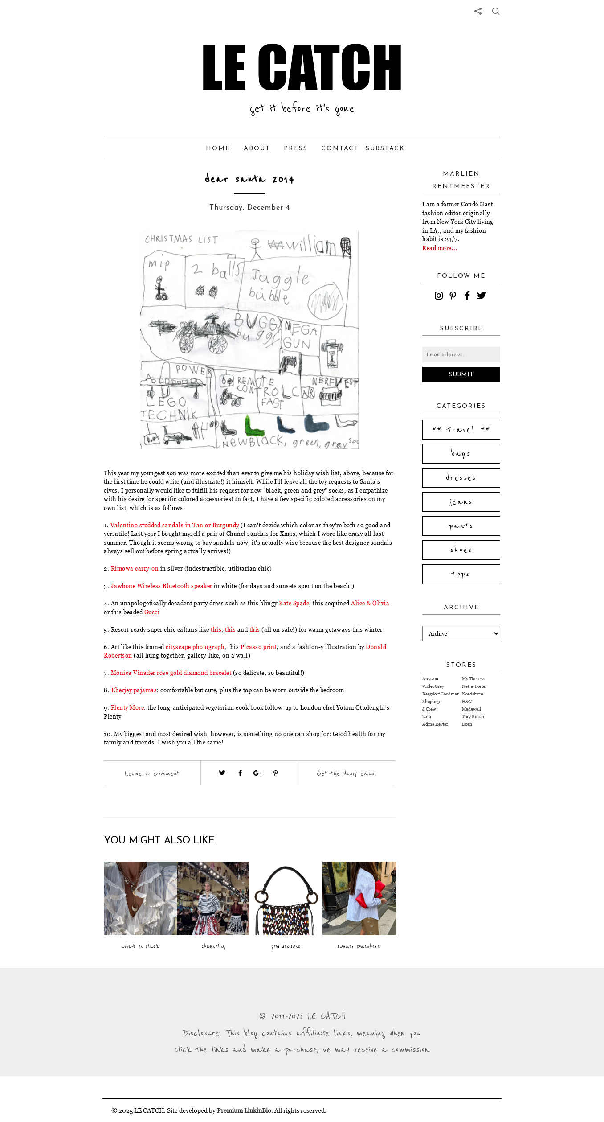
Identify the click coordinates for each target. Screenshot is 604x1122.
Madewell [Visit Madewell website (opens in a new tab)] (471, 709)
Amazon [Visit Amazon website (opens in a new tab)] (430, 679)
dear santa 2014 (249, 179)
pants (461, 526)
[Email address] (461, 354)
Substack (385, 148)
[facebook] (468, 297)
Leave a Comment (152, 773)
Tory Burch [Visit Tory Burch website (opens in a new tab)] (473, 716)
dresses (461, 478)
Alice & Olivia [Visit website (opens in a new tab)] (370, 603)
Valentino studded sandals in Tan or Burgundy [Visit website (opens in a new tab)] (174, 525)
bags (461, 453)
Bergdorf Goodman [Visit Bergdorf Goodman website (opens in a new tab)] (441, 694)
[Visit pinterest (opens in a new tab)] (276, 773)
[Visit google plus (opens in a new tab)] (258, 773)
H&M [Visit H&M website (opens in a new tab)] (467, 701)
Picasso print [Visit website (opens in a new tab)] (259, 646)
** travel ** (461, 429)
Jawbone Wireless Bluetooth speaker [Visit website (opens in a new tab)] (161, 585)
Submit (461, 374)
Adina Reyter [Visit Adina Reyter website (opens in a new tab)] (435, 724)
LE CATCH (302, 67)
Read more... (439, 247)
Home (218, 148)
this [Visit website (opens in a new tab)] (216, 629)
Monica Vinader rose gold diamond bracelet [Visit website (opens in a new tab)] (171, 672)
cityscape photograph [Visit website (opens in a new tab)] (195, 646)
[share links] (477, 11)
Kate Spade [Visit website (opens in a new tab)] (294, 603)
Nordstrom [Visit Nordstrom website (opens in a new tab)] (472, 694)
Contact (340, 148)
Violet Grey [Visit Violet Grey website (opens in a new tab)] (433, 686)
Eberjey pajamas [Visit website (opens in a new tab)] (134, 690)
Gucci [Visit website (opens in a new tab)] (152, 612)
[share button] (495, 11)
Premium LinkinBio (244, 1110)
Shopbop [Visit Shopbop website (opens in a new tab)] (431, 701)
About (257, 148)
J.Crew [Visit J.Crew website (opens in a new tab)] (429, 709)
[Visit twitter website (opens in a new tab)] (222, 773)
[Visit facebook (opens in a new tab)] (240, 773)
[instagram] (440, 297)
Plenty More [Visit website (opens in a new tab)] (127, 707)
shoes (461, 550)
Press (296, 148)
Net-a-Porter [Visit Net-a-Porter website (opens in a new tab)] (474, 686)
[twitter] (483, 297)
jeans (461, 502)
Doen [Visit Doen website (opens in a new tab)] (467, 724)
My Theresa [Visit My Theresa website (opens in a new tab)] (473, 679)
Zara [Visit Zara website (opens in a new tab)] (426, 716)
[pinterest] (454, 297)
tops (461, 574)
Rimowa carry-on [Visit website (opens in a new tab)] (135, 568)
